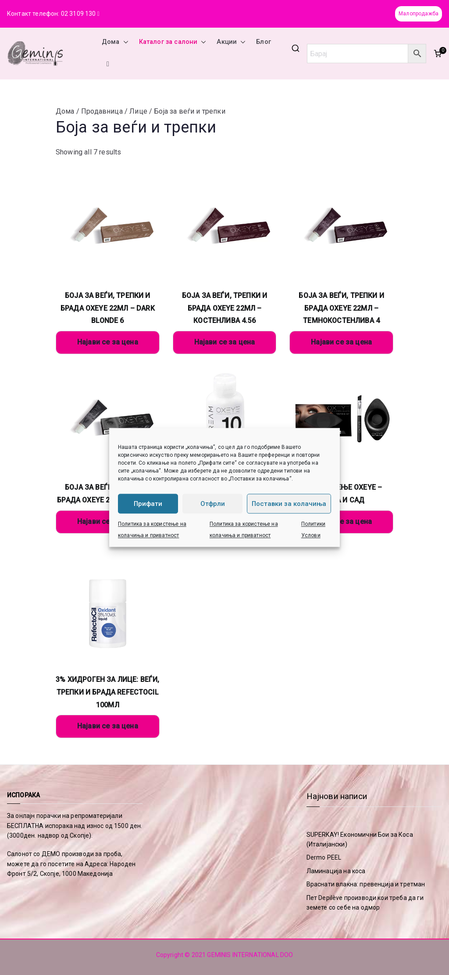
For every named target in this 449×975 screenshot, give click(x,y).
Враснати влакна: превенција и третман (365, 884)
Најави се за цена (107, 342)
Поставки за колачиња (289, 504)
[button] (124, 42)
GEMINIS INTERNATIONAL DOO (250, 954)
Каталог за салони (173, 42)
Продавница (102, 111)
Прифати (148, 504)
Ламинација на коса (336, 871)
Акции (231, 42)
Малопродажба (418, 14)
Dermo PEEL (324, 857)
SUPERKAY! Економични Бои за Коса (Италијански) (359, 839)
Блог (263, 42)
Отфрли (212, 504)
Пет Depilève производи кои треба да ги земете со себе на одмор (365, 902)
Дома (115, 42)
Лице (138, 111)
